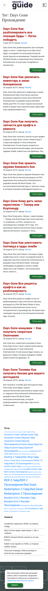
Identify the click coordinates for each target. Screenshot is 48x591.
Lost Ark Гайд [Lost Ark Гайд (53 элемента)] (21, 469)
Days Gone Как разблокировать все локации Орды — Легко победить (19, 34)
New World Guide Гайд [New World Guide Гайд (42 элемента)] (29, 474)
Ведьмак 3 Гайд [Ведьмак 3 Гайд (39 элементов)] (8, 511)
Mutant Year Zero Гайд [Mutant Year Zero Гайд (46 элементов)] (34, 472)
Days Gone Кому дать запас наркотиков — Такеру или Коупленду (22, 204)
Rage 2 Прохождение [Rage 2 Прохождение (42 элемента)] (34, 477)
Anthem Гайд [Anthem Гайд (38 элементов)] (7, 432)
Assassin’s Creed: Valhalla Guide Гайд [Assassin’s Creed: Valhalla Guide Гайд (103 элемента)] (21, 434)
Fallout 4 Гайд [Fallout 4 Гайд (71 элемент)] (9, 460)
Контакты (19, 569)
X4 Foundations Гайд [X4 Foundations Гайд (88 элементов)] (34, 508)
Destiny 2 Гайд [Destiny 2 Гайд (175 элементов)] (12, 456)
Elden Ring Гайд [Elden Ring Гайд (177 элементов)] (30, 456)
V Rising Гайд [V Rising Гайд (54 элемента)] (37, 505)
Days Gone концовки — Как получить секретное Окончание (22, 331)
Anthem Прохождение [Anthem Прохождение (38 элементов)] (17, 432)
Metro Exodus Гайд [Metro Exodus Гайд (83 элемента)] (34, 469)
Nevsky (24, 43)
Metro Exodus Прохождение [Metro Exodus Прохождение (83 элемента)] (15, 472)
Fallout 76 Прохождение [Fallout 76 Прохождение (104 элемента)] (20, 463)
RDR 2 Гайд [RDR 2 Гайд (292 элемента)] (11, 480)
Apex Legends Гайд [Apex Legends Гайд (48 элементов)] (29, 432)
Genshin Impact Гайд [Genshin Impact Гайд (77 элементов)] (12, 466)
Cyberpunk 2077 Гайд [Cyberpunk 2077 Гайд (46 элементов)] (18, 454)
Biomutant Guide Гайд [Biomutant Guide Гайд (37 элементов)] (24, 451)
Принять (15, 585)
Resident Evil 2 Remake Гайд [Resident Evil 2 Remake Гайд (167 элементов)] (19, 497)
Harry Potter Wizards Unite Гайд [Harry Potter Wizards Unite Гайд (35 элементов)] (28, 466)
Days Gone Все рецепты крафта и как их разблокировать (20, 287)
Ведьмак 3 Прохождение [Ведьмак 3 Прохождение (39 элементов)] (19, 511)
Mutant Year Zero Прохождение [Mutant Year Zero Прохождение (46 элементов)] (13, 474)
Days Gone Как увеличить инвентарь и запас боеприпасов (21, 80)
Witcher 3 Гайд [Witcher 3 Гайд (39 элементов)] (8, 508)
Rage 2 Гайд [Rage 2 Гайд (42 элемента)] (24, 477)
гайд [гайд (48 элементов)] (28, 511)
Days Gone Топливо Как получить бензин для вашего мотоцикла (24, 373)
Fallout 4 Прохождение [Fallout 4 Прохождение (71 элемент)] (24, 460)
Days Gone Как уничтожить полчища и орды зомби (22, 244)
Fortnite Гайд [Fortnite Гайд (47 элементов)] (36, 464)
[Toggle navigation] (4, 5)
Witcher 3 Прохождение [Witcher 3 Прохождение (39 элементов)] (18, 508)
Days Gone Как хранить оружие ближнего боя (19, 165)
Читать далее (37, 70)
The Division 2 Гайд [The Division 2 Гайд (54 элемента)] (26, 505)
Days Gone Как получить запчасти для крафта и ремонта (20, 125)
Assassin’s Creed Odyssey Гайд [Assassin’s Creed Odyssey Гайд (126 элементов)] (19, 437)
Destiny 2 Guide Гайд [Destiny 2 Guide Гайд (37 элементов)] (30, 454)
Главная (6, 569)
